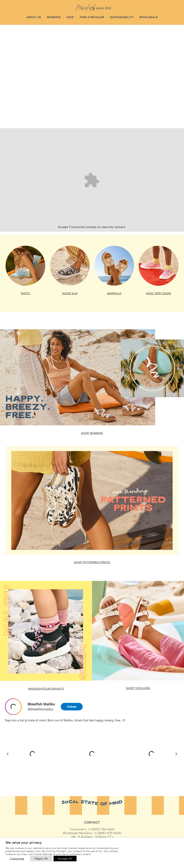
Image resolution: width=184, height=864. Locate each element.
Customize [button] (17, 858)
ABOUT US (33, 17)
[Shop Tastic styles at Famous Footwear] (25, 265)
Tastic (25, 293)
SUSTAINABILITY (122, 17)
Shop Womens (92, 433)
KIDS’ (70, 17)
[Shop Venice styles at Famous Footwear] (114, 265)
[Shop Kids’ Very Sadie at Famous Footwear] (158, 265)
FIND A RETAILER (92, 17)
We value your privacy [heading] (23, 842)
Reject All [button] (41, 858)
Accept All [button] (65, 858)
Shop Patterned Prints (92, 562)
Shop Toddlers (138, 688)
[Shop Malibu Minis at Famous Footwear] (46, 631)
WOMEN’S (54, 17)
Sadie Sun (69, 293)
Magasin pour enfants (46, 688)
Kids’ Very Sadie (158, 293)
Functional (76, 227)
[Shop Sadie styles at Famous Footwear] (70, 265)
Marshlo (114, 293)
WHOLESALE (148, 17)
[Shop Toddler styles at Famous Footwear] (138, 630)
